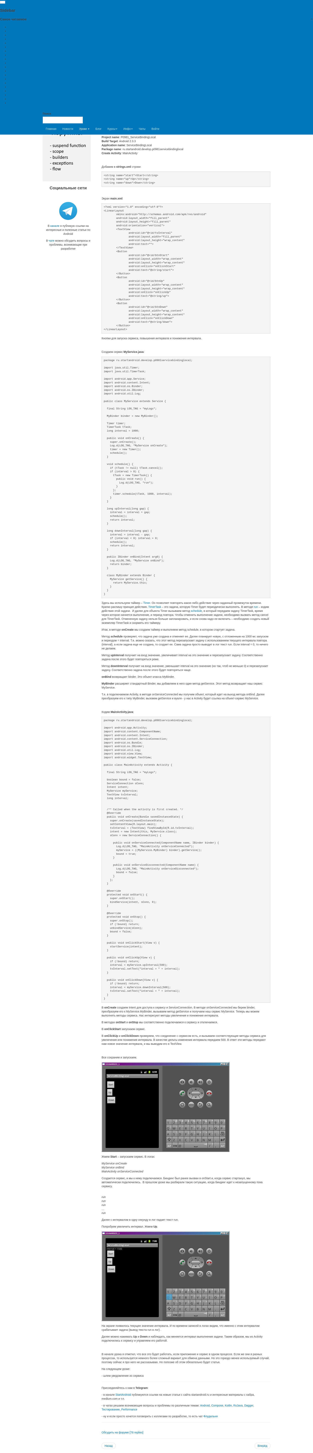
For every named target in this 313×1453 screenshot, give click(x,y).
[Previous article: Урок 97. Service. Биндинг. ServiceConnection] (109, 1446)
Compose (217, 1405)
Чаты (142, 128)
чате (51, 240)
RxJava (238, 1405)
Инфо (128, 128)
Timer (146, 602)
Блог (98, 128)
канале (54, 225)
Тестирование (111, 1409)
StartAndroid (123, 1394)
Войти (155, 128)
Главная (51, 128)
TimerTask (155, 606)
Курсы (112, 128)
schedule (196, 610)
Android (205, 1405)
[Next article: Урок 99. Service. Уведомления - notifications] (262, 1446)
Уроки (84, 128)
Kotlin (228, 1405)
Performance (129, 1409)
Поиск (47, 113)
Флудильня (210, 1416)
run (256, 606)
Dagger (248, 1405)
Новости (67, 128)
